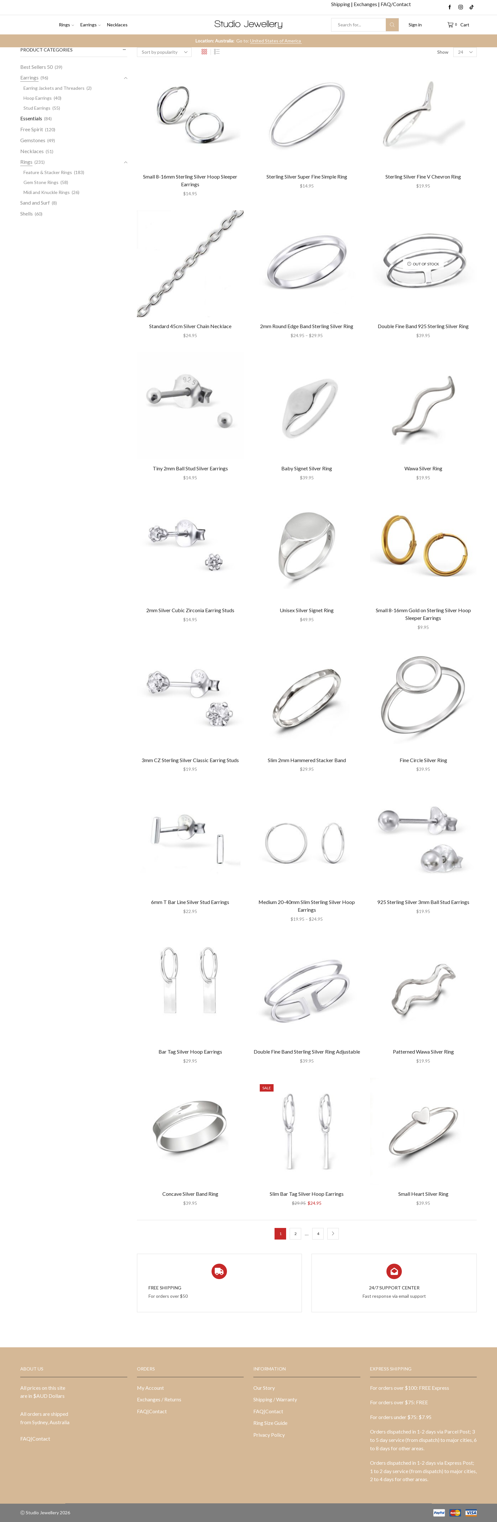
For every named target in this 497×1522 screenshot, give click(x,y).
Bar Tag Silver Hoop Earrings (190, 1051)
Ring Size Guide (270, 1423)
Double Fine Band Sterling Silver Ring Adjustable (307, 1051)
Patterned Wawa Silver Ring (423, 1051)
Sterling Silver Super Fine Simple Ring (307, 176)
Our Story (264, 1388)
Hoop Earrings (37, 98)
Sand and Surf (35, 202)
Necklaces (117, 24)
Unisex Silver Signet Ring (307, 610)
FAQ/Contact (396, 4)
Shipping (341, 4)
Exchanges (366, 4)
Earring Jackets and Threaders (54, 88)
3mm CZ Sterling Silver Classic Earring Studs (190, 760)
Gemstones (32, 140)
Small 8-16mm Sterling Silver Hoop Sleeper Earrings (190, 180)
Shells (26, 213)
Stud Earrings (36, 108)
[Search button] (392, 24)
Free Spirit (31, 129)
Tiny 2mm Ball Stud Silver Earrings (190, 468)
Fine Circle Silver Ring (423, 760)
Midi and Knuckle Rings (46, 192)
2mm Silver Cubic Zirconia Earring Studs (190, 610)
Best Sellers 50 (36, 67)
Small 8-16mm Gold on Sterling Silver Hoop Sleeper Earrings (423, 614)
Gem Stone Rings (41, 182)
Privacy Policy (269, 1435)
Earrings (90, 24)
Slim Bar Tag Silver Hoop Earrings (307, 1194)
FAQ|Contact (35, 1438)
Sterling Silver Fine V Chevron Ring (423, 176)
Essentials (31, 118)
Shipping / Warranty (275, 1399)
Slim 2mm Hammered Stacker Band (307, 760)
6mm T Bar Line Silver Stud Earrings (190, 902)
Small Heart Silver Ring (423, 1194)
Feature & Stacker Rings (47, 172)
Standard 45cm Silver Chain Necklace (190, 326)
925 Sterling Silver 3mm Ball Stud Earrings (423, 902)
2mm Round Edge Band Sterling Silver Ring (306, 326)
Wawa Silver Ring (423, 468)
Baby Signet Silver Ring (306, 468)
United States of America (276, 40)
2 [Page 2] (295, 1233)
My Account (150, 1388)
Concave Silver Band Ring (190, 1194)
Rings (66, 24)
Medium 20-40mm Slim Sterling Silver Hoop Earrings (306, 906)
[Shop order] (164, 52)
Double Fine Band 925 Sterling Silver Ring (423, 326)
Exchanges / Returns (159, 1399)
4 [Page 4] (318, 1233)
